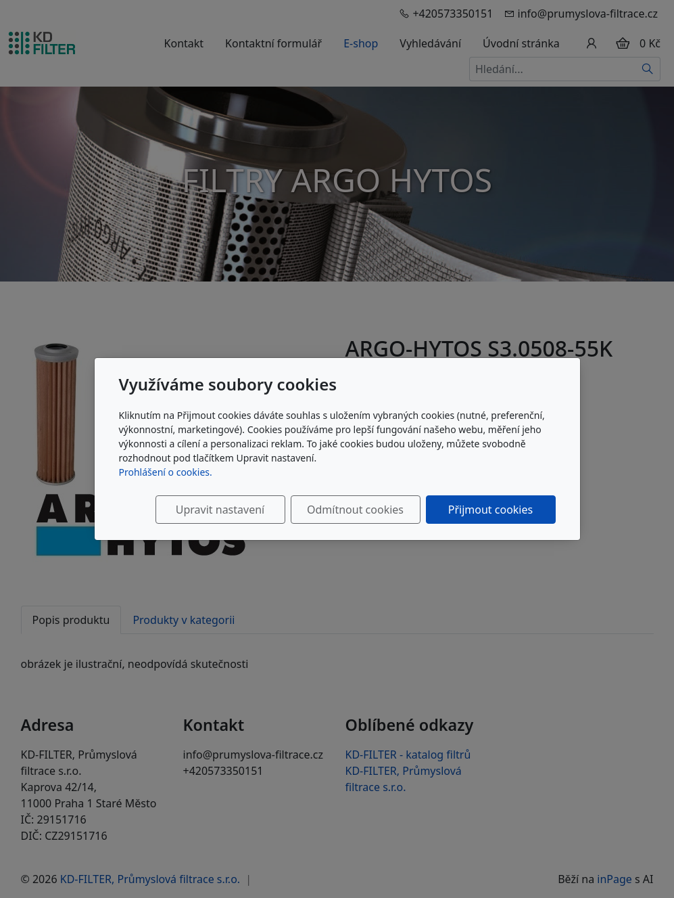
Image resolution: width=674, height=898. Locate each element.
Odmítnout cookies (355, 509)
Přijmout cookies (490, 509)
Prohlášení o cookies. (165, 472)
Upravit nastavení (220, 509)
